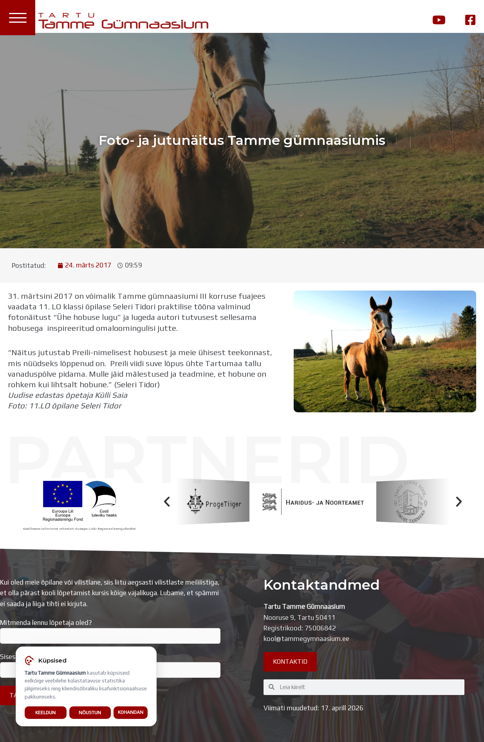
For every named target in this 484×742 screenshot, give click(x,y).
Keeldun (45, 712)
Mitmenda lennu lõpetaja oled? (110, 631)
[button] (166, 501)
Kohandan (130, 712)
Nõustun (90, 712)
